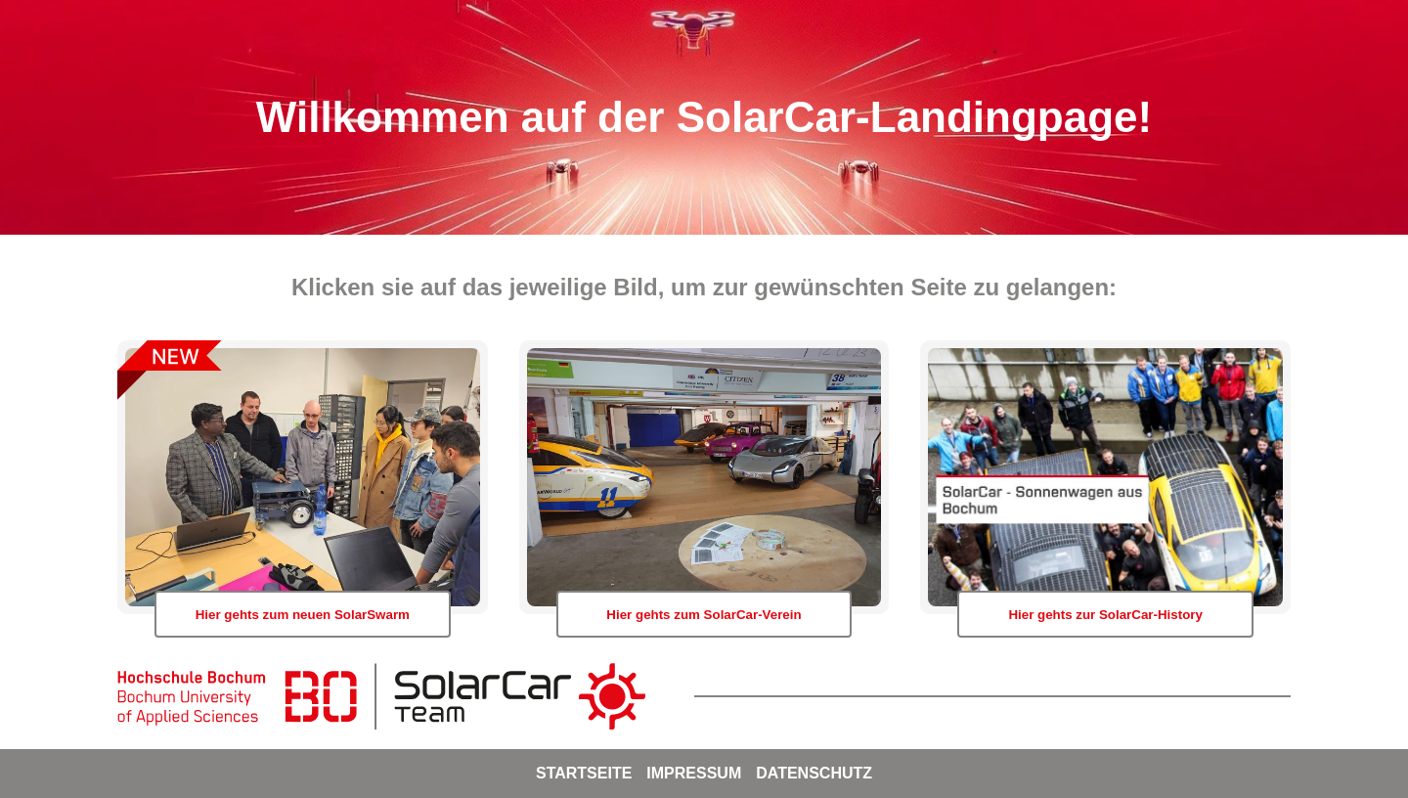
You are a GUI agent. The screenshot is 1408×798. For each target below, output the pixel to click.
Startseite (584, 773)
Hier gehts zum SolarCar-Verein (703, 614)
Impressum (693, 773)
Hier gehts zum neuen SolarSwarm (303, 614)
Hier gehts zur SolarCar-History (1105, 614)
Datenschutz (814, 773)
